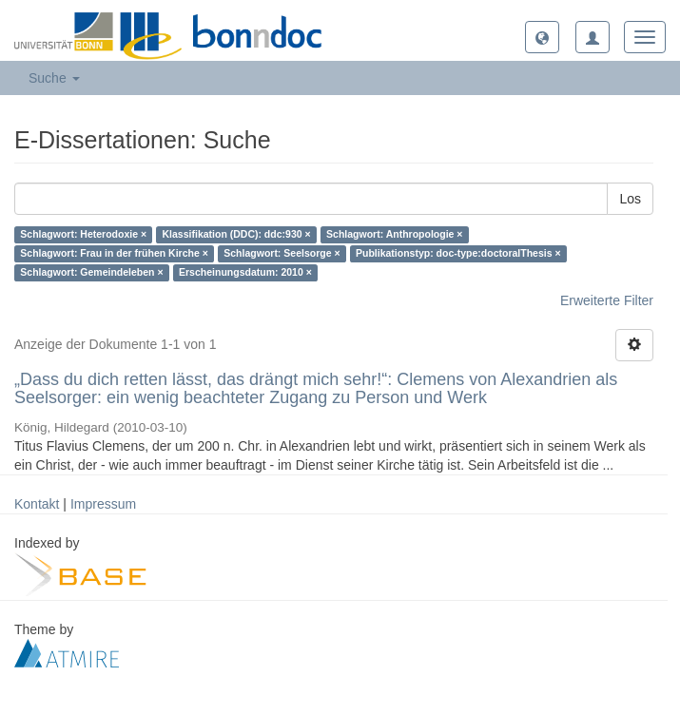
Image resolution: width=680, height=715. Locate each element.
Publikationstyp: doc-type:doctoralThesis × (458, 254)
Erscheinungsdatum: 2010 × (245, 273)
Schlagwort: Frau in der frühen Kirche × (114, 254)
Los (630, 198)
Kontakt (36, 504)
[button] (542, 37)
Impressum (103, 504)
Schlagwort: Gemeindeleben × (91, 273)
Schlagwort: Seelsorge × (281, 254)
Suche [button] (54, 78)
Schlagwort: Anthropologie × (394, 235)
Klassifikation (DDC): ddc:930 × (237, 235)
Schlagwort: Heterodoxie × (83, 235)
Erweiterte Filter (606, 300)
